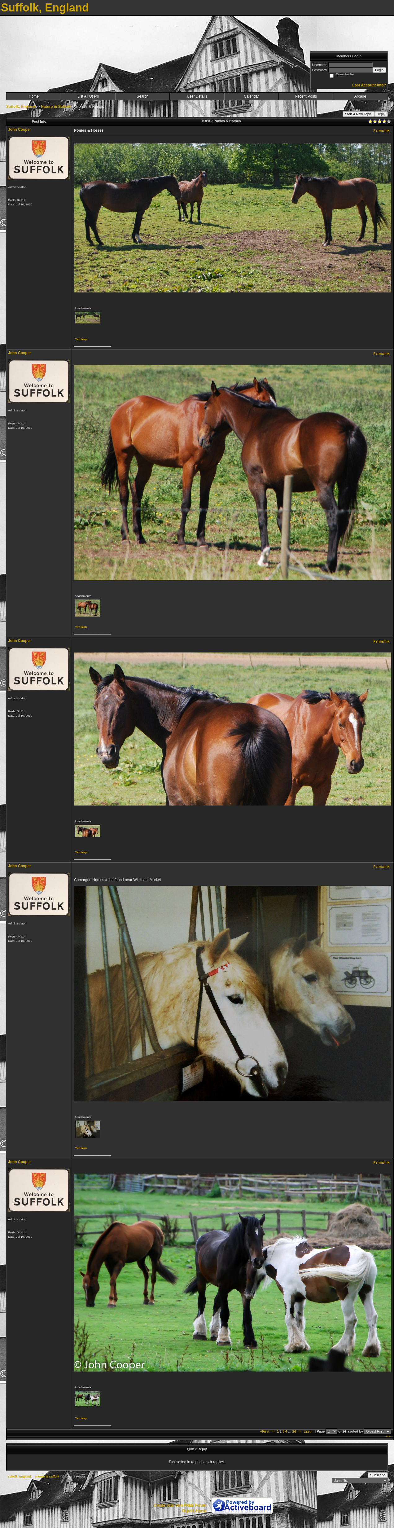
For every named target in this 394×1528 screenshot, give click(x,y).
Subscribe (377, 1475)
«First (265, 1431)
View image (81, 339)
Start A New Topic (358, 114)
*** (388, 1437)
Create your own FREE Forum (180, 1505)
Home (34, 96)
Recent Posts (306, 96)
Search (142, 96)
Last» (308, 1431)
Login (379, 70)
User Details (197, 96)
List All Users (88, 96)
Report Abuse (194, 1511)
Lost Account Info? (369, 85)
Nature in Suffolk (56, 106)
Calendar (251, 96)
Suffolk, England (21, 106)
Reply (381, 114)
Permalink (381, 130)
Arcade (360, 96)
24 (294, 1431)
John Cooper (19, 129)
